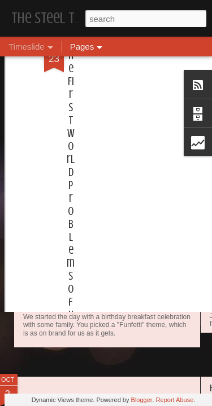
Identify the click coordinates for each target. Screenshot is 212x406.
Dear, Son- (48, 262)
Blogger (142, 399)
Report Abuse (175, 399)
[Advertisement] (114, 76)
